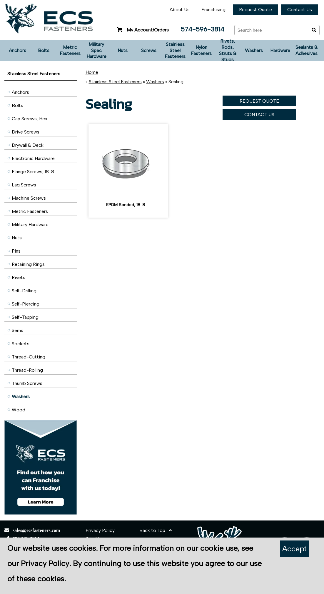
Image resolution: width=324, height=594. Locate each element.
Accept (294, 548)
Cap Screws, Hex (29, 118)
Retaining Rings (28, 264)
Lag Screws (24, 185)
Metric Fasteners (70, 50)
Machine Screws (29, 198)
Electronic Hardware (33, 158)
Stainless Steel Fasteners (175, 50)
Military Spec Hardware (96, 50)
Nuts (123, 50)
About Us (180, 9)
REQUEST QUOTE (259, 101)
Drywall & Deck (28, 145)
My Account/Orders (142, 30)
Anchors (17, 50)
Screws (148, 50)
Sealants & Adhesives (306, 50)
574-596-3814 (202, 29)
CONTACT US (259, 114)
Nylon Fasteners (201, 50)
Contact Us (299, 9)
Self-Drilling (24, 290)
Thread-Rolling (27, 370)
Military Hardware (30, 224)
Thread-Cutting (28, 357)
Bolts (43, 50)
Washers (254, 50)
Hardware (280, 50)
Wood (18, 410)
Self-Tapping (25, 317)
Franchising (213, 9)
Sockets (20, 343)
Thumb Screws (27, 383)
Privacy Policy (100, 530)
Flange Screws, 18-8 (33, 171)
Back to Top (155, 530)
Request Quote (255, 9)
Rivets (18, 277)
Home (92, 72)
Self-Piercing (25, 304)
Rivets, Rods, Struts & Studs (227, 50)
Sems (17, 330)
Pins (16, 251)
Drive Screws (25, 132)
